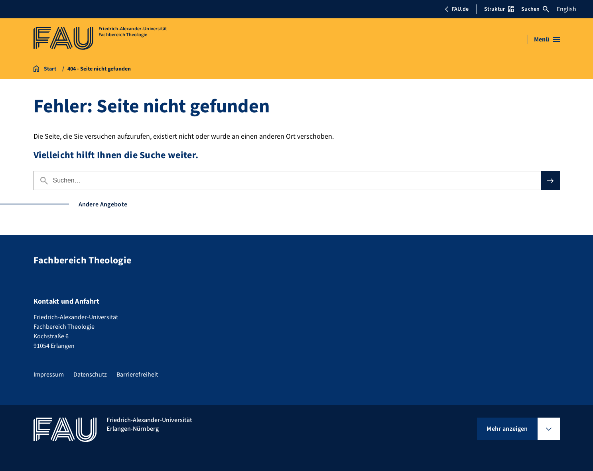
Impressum (48, 374)
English (566, 9)
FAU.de (456, 9)
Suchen (535, 9)
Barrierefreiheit (137, 374)
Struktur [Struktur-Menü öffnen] (499, 9)
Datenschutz (90, 374)
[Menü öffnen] (547, 39)
